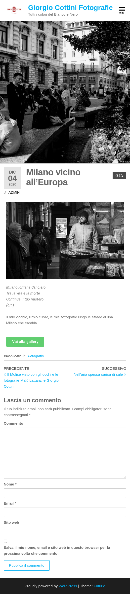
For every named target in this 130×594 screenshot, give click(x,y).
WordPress (68, 586)
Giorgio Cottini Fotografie (70, 7)
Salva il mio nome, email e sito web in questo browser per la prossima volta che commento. (57, 550)
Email (10, 503)
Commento (13, 423)
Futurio (99, 586)
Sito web (11, 522)
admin (14, 192)
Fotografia (36, 356)
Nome (10, 484)
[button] (25, 342)
